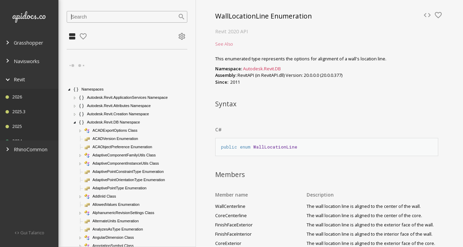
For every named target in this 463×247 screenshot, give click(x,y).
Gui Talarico (31, 233)
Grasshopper (24, 42)
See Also (224, 44)
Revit (15, 79)
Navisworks (22, 61)
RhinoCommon (26, 149)
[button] (69, 89)
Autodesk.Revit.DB (262, 69)
